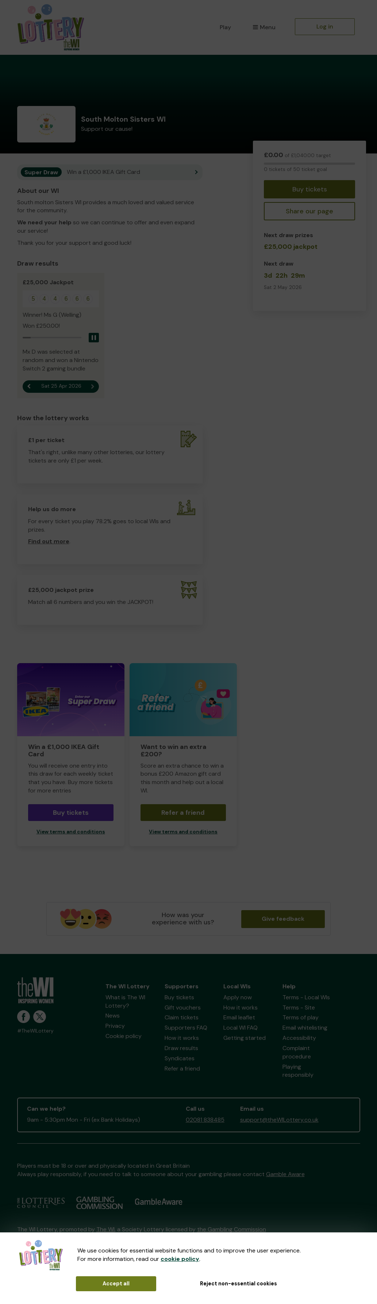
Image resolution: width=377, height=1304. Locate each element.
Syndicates (180, 1058)
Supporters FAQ (186, 1027)
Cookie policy (123, 1036)
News (112, 1015)
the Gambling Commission (231, 1229)
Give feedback (283, 919)
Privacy (115, 1026)
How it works (182, 1038)
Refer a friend (183, 812)
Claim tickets (182, 1017)
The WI (105, 1229)
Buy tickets (309, 189)
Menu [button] (264, 27)
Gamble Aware (285, 1174)
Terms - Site (298, 1007)
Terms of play (300, 1017)
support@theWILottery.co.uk (279, 1120)
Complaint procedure (296, 1052)
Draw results (181, 1048)
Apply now (237, 997)
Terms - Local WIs (306, 997)
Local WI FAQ (240, 1027)
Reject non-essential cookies (238, 1283)
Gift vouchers (183, 1007)
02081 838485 (205, 1120)
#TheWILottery (35, 1031)
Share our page (309, 211)
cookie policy (180, 1259)
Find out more (48, 541)
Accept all (116, 1283)
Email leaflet (239, 1017)
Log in (324, 26)
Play (225, 27)
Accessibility (299, 1038)
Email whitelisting (304, 1027)
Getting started (244, 1038)
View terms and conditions (70, 832)
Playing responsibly (297, 1071)
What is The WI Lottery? (125, 1001)
